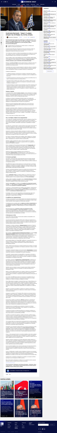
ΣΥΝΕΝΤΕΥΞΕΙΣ (33, 4)
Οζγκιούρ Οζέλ (30, 145)
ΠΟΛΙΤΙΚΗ (27, 4)
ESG (22, 424)
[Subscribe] (51, 424)
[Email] (43, 425)
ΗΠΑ (10, 374)
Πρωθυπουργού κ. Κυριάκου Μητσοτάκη (22, 259)
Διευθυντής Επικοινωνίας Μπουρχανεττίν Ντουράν (21, 232)
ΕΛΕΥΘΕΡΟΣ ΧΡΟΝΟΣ (30, 423)
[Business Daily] (1, 426)
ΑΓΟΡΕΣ (19, 4)
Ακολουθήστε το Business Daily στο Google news (18, 371)
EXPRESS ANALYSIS (31, 424)
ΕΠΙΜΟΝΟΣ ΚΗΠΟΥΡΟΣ (16, 428)
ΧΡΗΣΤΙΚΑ (23, 427)
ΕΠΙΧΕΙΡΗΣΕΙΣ (14, 4)
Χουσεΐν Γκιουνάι (14, 152)
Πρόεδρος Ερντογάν (23, 225)
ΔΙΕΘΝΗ (38, 4)
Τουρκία (7, 374)
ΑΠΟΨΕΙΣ (20, 37)
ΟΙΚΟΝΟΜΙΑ (23, 4)
